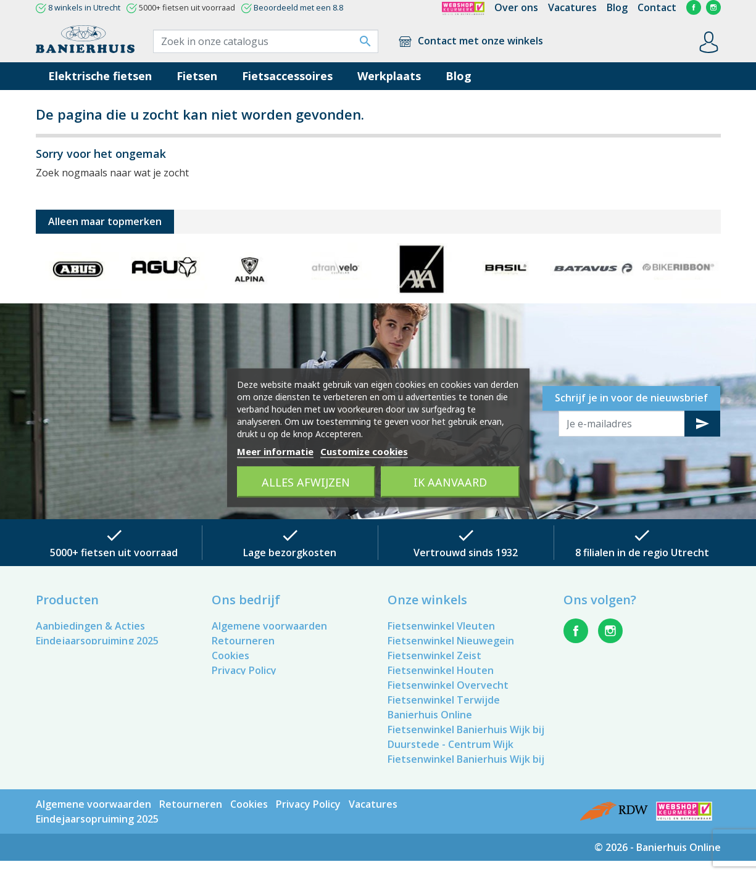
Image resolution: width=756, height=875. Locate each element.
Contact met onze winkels (469, 40)
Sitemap (231, 700)
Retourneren (243, 640)
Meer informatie (275, 451)
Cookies (230, 655)
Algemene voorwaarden (269, 626)
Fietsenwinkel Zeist (434, 655)
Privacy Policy (244, 670)
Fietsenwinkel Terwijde (444, 700)
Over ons (516, 7)
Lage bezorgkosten (289, 552)
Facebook (693, 7)
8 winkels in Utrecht (84, 7)
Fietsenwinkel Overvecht (448, 685)
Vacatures (572, 7)
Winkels (230, 714)
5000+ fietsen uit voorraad (114, 552)
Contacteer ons (249, 685)
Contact (657, 7)
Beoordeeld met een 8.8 (298, 7)
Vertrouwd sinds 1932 (465, 552)
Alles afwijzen (306, 481)
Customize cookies (364, 451)
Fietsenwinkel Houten (441, 670)
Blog (617, 7)
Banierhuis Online (430, 714)
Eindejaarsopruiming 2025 (97, 640)
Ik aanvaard (450, 481)
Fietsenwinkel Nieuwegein (451, 640)
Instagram (713, 7)
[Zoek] (266, 41)
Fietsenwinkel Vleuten (441, 626)
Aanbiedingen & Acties (90, 626)
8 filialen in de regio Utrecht (642, 552)
